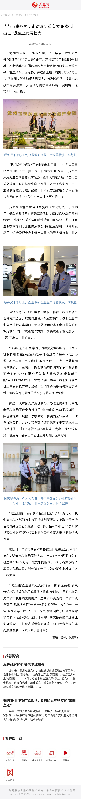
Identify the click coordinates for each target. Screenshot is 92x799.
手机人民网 (38, 754)
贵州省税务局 (31, 15)
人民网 (4, 15)
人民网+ (24, 754)
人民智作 (10, 774)
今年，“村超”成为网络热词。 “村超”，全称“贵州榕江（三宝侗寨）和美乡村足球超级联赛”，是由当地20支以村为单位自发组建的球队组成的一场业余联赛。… (40, 715)
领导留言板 (51, 754)
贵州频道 (16, 15)
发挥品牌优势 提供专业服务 (23, 664)
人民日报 (10, 754)
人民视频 (65, 754)
